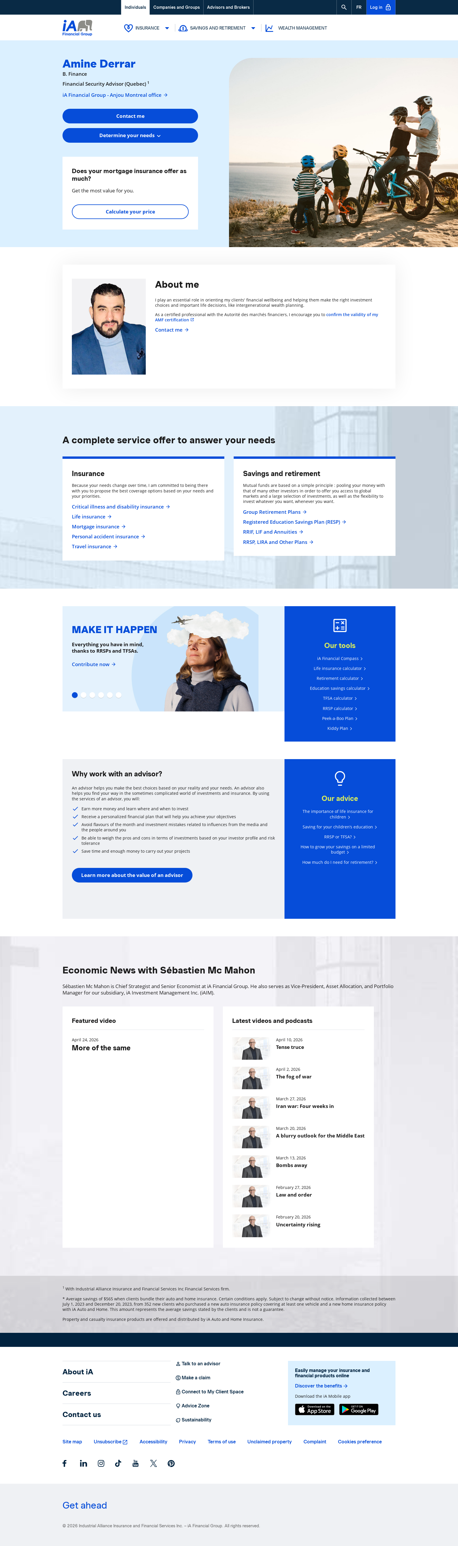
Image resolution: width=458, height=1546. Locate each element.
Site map (72, 1442)
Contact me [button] (130, 116)
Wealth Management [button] (295, 28)
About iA (78, 1372)
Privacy (187, 1442)
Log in (381, 7)
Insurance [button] (148, 28)
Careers (77, 1393)
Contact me (171, 330)
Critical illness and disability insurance (120, 507)
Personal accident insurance (108, 536)
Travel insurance (94, 546)
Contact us (82, 1414)
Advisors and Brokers (228, 7)
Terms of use (222, 1442)
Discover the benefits (321, 1386)
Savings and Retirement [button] (218, 28)
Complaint (314, 1442)
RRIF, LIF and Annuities (272, 532)
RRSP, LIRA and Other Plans (277, 542)
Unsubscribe (108, 1442)
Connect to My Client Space (209, 1392)
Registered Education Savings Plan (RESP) (294, 522)
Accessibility (153, 1442)
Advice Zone (192, 1406)
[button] (344, 7)
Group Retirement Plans (274, 512)
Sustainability (193, 1420)
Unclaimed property (269, 1442)
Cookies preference (360, 1442)
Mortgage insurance (98, 526)
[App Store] (314, 1409)
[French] (359, 7)
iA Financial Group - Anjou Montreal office (115, 95)
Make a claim (192, 1378)
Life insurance (91, 516)
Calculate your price (130, 211)
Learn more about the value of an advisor (132, 875)
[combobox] (130, 135)
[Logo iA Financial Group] (77, 28)
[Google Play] (359, 1409)
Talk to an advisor (198, 1364)
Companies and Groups (176, 7)
